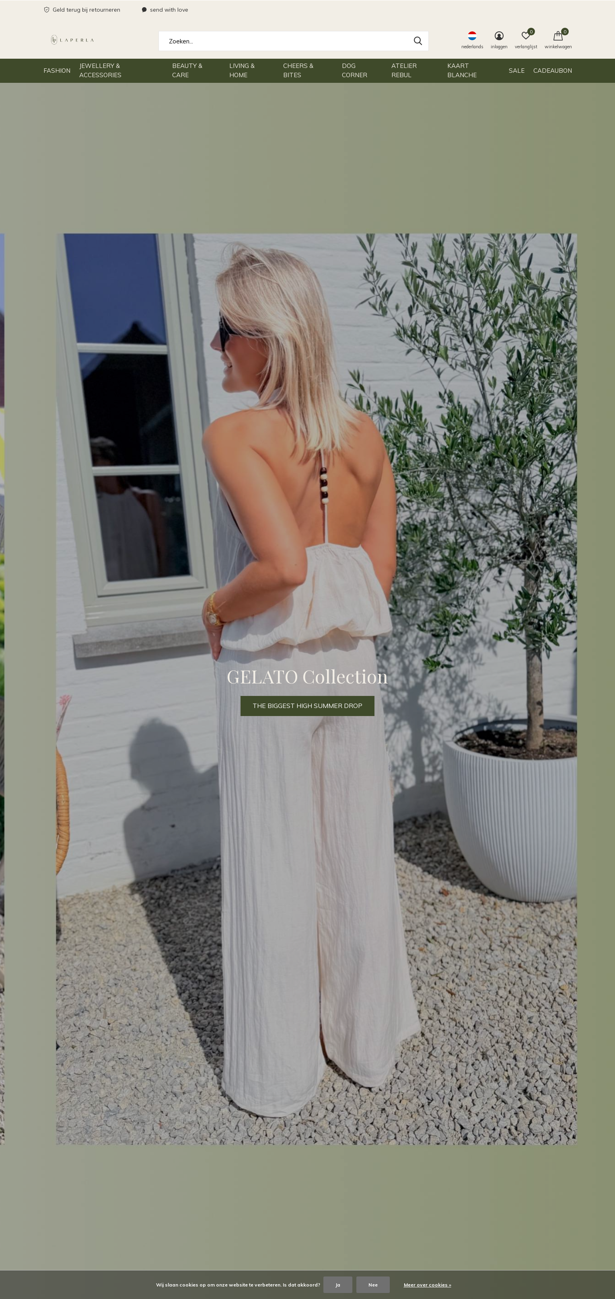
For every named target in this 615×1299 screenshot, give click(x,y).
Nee (373, 1285)
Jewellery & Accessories (100, 70)
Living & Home (242, 70)
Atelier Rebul (404, 70)
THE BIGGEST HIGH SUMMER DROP (307, 706)
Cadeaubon (552, 70)
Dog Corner (354, 70)
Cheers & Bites (298, 70)
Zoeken (417, 41)
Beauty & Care (187, 70)
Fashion (56, 70)
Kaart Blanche (462, 70)
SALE (516, 70)
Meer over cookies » (427, 1285)
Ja (337, 1285)
